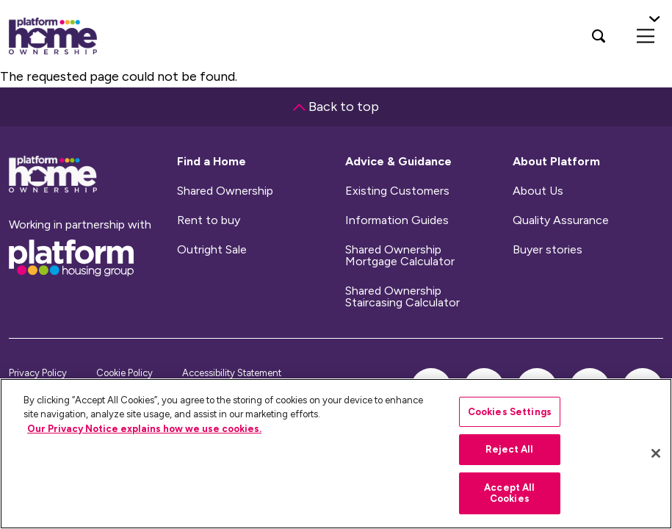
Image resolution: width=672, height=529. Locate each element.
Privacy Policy (38, 373)
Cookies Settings (510, 411)
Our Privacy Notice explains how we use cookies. (144, 428)
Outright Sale (212, 250)
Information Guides (397, 220)
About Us (538, 191)
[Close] (656, 453)
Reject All (509, 449)
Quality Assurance (561, 220)
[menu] (645, 36)
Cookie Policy (124, 373)
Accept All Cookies (509, 493)
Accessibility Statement (231, 373)
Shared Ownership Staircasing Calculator (402, 297)
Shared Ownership (225, 191)
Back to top (336, 106)
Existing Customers (397, 191)
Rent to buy (208, 220)
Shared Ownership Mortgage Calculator (400, 255)
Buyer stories (547, 250)
